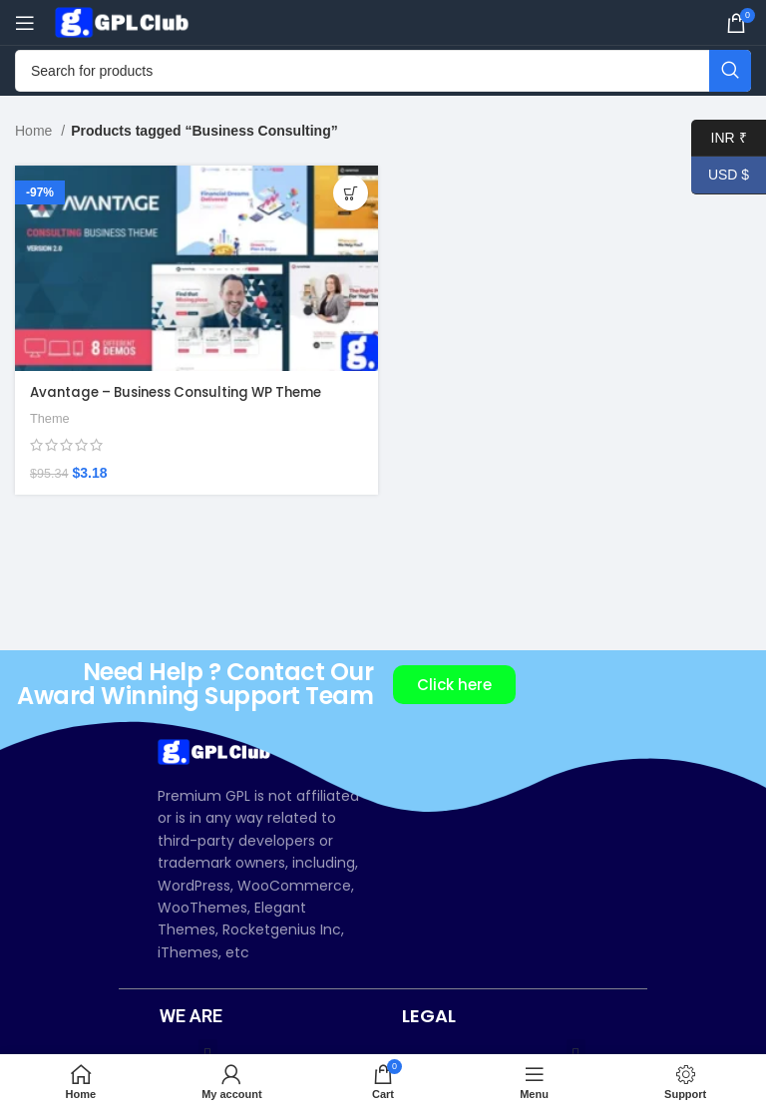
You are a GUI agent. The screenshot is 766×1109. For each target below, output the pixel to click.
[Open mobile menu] (25, 23)
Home (35, 131)
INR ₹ (719, 138)
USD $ (720, 175)
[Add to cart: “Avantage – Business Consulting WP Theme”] (350, 193)
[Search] (383, 71)
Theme (50, 418)
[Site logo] (124, 21)
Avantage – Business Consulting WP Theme (187, 392)
